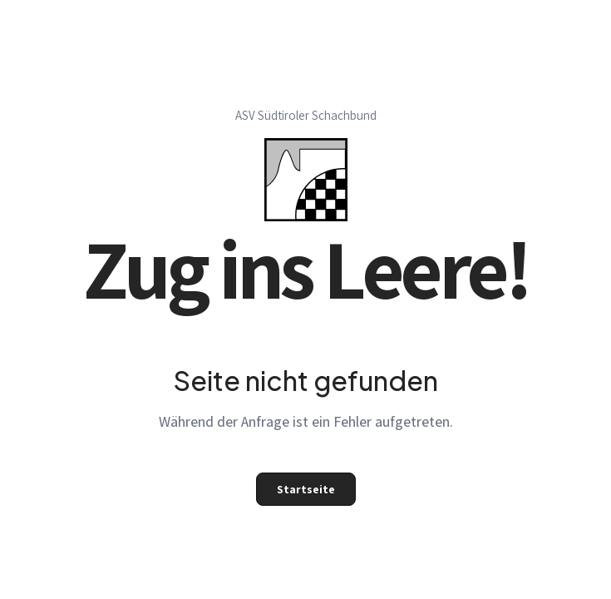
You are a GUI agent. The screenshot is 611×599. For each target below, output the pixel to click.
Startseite (306, 489)
